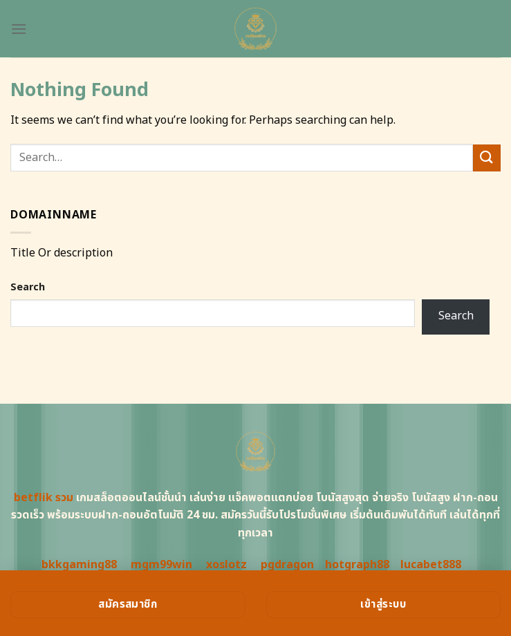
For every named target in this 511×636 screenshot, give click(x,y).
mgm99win (161, 564)
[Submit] (487, 157)
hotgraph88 (357, 564)
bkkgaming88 (79, 564)
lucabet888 (430, 564)
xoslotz (226, 564)
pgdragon (287, 564)
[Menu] (18, 29)
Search (27, 287)
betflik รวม (43, 497)
